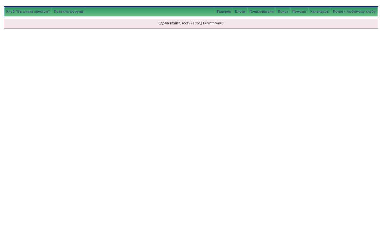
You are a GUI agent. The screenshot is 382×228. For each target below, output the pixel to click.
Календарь (319, 11)
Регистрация (212, 23)
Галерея (224, 11)
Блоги (240, 11)
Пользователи (262, 11)
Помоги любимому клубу (354, 11)
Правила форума (68, 11)
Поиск (283, 11)
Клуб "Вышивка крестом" (28, 11)
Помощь (299, 11)
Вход (197, 23)
